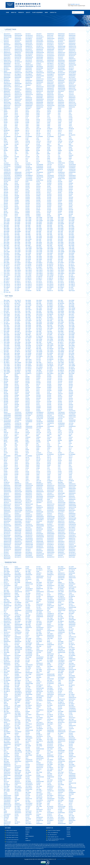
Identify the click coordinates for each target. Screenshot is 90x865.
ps (66, 847)
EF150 (59, 147)
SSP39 (59, 110)
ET (61, 844)
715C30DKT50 (7, 166)
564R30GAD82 (72, 35)
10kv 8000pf (39, 253)
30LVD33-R (60, 41)
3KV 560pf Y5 (39, 285)
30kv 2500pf (60, 228)
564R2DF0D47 (29, 68)
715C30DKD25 (18, 167)
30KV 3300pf (17, 220)
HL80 (48, 139)
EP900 (59, 149)
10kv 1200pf (28, 253)
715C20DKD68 (39, 164)
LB (35, 845)
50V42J (5, 186)
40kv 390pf (38, 233)
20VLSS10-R (61, 91)
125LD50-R (49, 107)
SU (82, 845)
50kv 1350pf (17, 242)
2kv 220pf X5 (28, 276)
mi (30, 847)
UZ (18, 847)
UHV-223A (49, 178)
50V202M (17, 195)
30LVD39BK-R (29, 74)
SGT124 (38, 135)
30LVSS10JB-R (61, 66)
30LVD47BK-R (72, 38)
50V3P (27, 181)
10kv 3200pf (50, 253)
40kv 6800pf (71, 237)
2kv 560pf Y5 (39, 278)
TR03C (16, 125)
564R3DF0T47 (72, 41)
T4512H (59, 161)
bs (81, 847)
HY (12, 844)
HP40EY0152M (7, 180)
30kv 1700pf (17, 228)
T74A (27, 161)
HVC (5, 217)
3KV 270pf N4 (50, 284)
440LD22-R (71, 91)
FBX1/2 (16, 113)
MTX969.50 (49, 128)
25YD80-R (71, 69)
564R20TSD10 (7, 60)
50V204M (6, 192)
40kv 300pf (28, 233)
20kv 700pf (49, 261)
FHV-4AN (49, 166)
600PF (59, 93)
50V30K (38, 211)
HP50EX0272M (18, 177)
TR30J (48, 127)
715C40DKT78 (7, 170)
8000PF (5, 71)
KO (24, 845)
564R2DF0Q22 (18, 75)
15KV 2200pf (17, 251)
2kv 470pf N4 (7, 278)
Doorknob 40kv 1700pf (20, 854)
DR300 (37, 153)
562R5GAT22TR (72, 46)
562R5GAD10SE (40, 75)
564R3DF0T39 (72, 51)
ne (60, 847)
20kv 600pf (38, 261)
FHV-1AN (17, 180)
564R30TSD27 (72, 82)
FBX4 (70, 113)
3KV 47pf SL (60, 281)
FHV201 (60, 119)
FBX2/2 (5, 114)
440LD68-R (28, 85)
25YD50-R (38, 63)
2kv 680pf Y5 (61, 278)
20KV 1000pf (28, 217)
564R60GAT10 (29, 89)
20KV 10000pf (39, 275)
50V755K (28, 205)
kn (20, 848)
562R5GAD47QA (40, 72)
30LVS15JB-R (39, 43)
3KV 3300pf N (29, 262)
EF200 (70, 147)
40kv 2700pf (28, 237)
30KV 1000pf (7, 219)
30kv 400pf (28, 225)
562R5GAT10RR (18, 44)
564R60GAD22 (39, 80)
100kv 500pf (50, 247)
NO (53, 845)
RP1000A (71, 150)
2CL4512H (6, 163)
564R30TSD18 (18, 68)
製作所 (70, 215)
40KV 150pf (71, 231)
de (28, 847)
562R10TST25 (7, 93)
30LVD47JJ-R (50, 37)
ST (71, 845)
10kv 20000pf (18, 254)
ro (46, 847)
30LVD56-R (60, 71)
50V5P (70, 195)
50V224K (28, 206)
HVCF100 (6, 147)
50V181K (71, 205)
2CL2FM (41, 854)
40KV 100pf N (39, 270)
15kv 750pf (6, 256)
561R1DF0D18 (50, 41)
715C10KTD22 (61, 173)
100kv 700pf (71, 247)
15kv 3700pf (60, 257)
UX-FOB (16, 144)
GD (68, 845)
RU (64, 845)
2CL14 (37, 159)
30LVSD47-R (7, 82)
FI (63, 844)
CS (54, 844)
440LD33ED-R (29, 55)
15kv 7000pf (39, 259)
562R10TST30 (72, 102)
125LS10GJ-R (18, 65)
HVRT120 (38, 141)
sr (35, 848)
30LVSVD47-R (29, 60)
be (67, 847)
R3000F (59, 158)
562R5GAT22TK (7, 66)
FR (65, 844)
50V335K (6, 195)
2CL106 (38, 144)
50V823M (60, 203)
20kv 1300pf (6, 262)
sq (63, 847)
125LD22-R (60, 44)
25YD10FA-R (17, 71)
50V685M (71, 183)
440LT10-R (71, 93)
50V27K (70, 184)
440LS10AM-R (50, 65)
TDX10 (16, 124)
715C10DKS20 (50, 175)
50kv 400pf (71, 239)
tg (39, 848)
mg (42, 847)
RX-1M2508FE (29, 136)
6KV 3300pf (23, 851)
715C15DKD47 (61, 177)
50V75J (16, 194)
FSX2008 (6, 116)
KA (69, 844)
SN (72, 845)
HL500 (37, 139)
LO (29, 845)
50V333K (49, 197)
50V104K (6, 187)
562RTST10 (17, 97)
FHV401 (70, 119)
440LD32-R (60, 51)
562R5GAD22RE (18, 35)
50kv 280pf (60, 239)
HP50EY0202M (29, 180)
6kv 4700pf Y (71, 267)
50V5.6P (49, 208)
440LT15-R (71, 66)
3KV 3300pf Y (39, 262)
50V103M (28, 201)
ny (30, 848)
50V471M (49, 195)
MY (50, 845)
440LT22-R (6, 97)
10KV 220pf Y (7, 271)
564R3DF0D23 (29, 61)
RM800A (60, 150)
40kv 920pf (71, 234)
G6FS (37, 138)
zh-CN (45, 844)
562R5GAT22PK (18, 72)
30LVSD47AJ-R (39, 55)
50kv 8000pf (71, 243)
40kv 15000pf (28, 239)
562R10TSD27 (39, 60)
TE (10, 847)
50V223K (60, 194)
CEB (41, 844)
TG (7, 847)
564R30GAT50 (18, 40)
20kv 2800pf (50, 222)
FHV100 (49, 121)
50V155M (17, 208)
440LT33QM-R (29, 71)
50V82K (70, 206)
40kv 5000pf (50, 237)
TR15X (16, 127)
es (37, 847)
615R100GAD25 (61, 89)
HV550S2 (71, 145)
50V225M (71, 192)
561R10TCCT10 (40, 79)
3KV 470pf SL (61, 282)
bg (84, 847)
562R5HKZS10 (7, 94)
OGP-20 (38, 130)
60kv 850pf (60, 245)
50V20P (59, 180)
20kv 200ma (61, 854)
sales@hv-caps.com (75, 4)
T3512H (49, 161)
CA (39, 844)
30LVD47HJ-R (39, 54)
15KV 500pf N (39, 273)
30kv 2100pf (50, 228)
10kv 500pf (6, 253)
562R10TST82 (39, 58)
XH (22, 847)
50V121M (6, 198)
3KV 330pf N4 (61, 284)
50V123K (28, 192)
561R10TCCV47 (72, 85)
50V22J (16, 205)
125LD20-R (17, 80)
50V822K (38, 209)
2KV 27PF (6, 289)
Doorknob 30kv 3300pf (10, 853)
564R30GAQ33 (7, 89)
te (80, 847)
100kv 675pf (60, 247)
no (32, 848)
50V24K (70, 191)
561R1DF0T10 (18, 33)
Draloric (59, 108)
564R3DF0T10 (18, 93)
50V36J (27, 189)
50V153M (6, 184)
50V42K (59, 192)
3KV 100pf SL (18, 282)
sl (36, 848)
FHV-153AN (17, 178)
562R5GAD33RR (29, 66)
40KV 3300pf (28, 220)
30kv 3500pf (6, 229)
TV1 (59, 155)
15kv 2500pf (6, 257)
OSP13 (48, 173)
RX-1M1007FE (72, 135)
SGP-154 (38, 133)
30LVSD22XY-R (61, 40)
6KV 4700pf (12, 851)
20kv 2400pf (28, 222)
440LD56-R (17, 91)
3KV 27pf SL (39, 281)
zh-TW (48, 844)
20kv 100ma (55, 854)
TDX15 (37, 124)
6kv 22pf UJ (71, 264)
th (38, 848)
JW (17, 845)
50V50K (59, 206)
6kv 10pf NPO (50, 264)
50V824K (6, 203)
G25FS (5, 139)
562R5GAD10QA (7, 54)
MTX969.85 (71, 128)
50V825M (28, 197)
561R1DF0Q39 (18, 55)
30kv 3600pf (17, 229)
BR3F (70, 144)
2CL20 (59, 159)
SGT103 (27, 135)
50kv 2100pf (71, 242)
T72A (5, 161)
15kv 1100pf (17, 256)
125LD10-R (17, 88)
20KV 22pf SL (39, 268)
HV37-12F (28, 142)
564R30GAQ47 (7, 108)
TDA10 (5, 124)
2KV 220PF (71, 289)
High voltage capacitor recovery (12, 837)
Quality (28, 12)
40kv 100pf (49, 231)
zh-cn (57, 847)
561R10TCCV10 (29, 94)
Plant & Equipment (37, 12)
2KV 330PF (6, 290)
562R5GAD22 (29, 107)
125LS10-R (17, 107)
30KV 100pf (44, 851)
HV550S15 (60, 145)
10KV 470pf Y (7, 273)
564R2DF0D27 (7, 65)
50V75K (38, 181)
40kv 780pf (60, 234)
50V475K (38, 192)
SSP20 (16, 110)
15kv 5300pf (28, 259)
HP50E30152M (61, 166)
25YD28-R (6, 38)
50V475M (17, 184)
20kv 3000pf (60, 222)
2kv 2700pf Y (39, 279)
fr (29, 847)
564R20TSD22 (7, 85)
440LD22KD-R (7, 33)
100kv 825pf (17, 248)
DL (15, 155)
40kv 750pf (49, 234)
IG (10, 845)
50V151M (17, 187)
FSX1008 (17, 116)
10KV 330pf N (50, 271)
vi (43, 848)
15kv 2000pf (71, 256)
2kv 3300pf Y (50, 279)
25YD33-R (38, 77)
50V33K (16, 198)
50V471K (6, 191)
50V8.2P (38, 189)
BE (17, 844)
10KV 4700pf (39, 251)
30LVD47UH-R (61, 55)
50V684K (60, 211)
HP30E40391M (50, 169)
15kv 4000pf (71, 257)
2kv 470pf (71, 275)
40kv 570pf (6, 234)
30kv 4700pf (50, 229)
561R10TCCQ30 (50, 85)
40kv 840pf (17, 234)
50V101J (17, 206)
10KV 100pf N (72, 268)
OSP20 (5, 110)
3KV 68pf (66, 850)
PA (61, 845)
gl (8, 848)
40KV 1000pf (28, 219)
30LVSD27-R (71, 100)
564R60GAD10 (61, 86)
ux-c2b (76, 854)
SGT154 (49, 135)
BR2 (59, 144)
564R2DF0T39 (50, 58)
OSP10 (70, 108)
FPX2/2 (70, 116)
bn (83, 847)
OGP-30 (60, 130)
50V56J (16, 181)
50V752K (49, 211)
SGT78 (16, 135)
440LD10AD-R (18, 69)
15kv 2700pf (17, 257)
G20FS (70, 138)
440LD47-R (17, 85)
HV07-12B (71, 141)
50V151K (6, 206)
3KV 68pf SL (6, 282)
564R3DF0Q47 (18, 77)
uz (42, 848)
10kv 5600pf (6, 254)
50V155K (28, 194)
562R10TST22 (18, 105)
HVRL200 (60, 141)
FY (66, 844)
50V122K (49, 187)
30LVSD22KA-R (18, 61)
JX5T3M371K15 (61, 175)
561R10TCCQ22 (7, 99)
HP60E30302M (39, 167)
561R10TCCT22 (40, 86)
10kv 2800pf (60, 253)
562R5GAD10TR (29, 57)
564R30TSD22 (39, 94)
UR (16, 847)
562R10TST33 (72, 88)
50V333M (71, 211)
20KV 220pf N (29, 271)
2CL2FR (70, 142)
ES (80, 845)
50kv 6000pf (50, 243)
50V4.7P (16, 209)
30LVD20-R (28, 33)
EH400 (27, 149)
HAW (80, 844)
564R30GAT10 (29, 97)
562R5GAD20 (61, 80)
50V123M (49, 181)
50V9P (5, 209)
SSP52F (6, 111)
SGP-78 (70, 131)
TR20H (27, 127)
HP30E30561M (18, 166)
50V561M (60, 183)
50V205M (49, 205)
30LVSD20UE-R (29, 37)
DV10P (27, 138)
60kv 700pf (49, 245)
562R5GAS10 (7, 55)
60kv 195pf (6, 245)
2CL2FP (60, 142)
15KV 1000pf (50, 250)
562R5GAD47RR (18, 51)
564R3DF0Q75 (7, 52)
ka (7, 848)
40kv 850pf (28, 234)
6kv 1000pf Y (17, 267)
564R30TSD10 (39, 103)
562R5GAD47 (7, 91)
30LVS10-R (28, 88)
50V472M (49, 191)
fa (77, 847)
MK (36, 845)
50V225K (60, 186)
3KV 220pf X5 (29, 284)
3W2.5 (59, 152)
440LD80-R (6, 43)
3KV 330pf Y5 (72, 284)
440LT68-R (17, 102)
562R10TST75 (39, 91)
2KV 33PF (17, 289)
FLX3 (27, 117)
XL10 (5, 153)
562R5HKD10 (7, 80)
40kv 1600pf (50, 236)
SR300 (70, 156)
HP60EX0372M (39, 177)
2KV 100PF (60, 275)
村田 (59, 215)
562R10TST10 (61, 107)
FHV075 (38, 121)
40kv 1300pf (17, 236)
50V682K (28, 200)
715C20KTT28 (50, 163)
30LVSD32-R (50, 40)
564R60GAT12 (72, 99)
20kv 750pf (60, 261)
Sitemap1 (59, 859)
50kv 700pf (38, 240)
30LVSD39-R (50, 71)
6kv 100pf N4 (39, 265)
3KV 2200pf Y (29, 287)
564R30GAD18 (72, 43)
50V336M (6, 208)
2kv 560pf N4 (28, 278)
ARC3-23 (6, 128)
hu (12, 848)
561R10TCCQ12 (50, 105)
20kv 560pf (28, 261)
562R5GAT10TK (61, 47)
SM (66, 845)
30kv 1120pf (60, 226)
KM (22, 845)
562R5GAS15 (18, 100)
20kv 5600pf (39, 223)
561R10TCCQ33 (72, 103)
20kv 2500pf (39, 222)
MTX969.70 (60, 128)
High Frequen (72, 290)
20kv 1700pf (6, 222)
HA (77, 844)
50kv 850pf (60, 240)
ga (59, 847)
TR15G (5, 127)
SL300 (37, 156)
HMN (6, 845)
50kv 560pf (28, 240)
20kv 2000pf (17, 222)
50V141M (28, 195)
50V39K (49, 212)
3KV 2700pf (82, 850)
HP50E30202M (72, 166)
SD (74, 845)
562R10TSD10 (18, 103)
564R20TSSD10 (61, 69)
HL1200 (59, 139)
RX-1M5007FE (7, 136)
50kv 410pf (6, 240)
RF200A (49, 150)
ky (17, 848)
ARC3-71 (28, 128)
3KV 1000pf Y (7, 287)
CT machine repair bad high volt (12, 839)
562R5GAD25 (61, 102)
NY (43, 844)
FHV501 (5, 121)
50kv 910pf (71, 240)
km (19, 848)
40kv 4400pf (39, 237)
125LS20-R (71, 94)
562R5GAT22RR (18, 66)
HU (8, 845)
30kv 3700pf (28, 229)
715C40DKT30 (39, 169)
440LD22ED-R (50, 66)
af (71, 847)
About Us (13, 12)
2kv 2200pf (47, 850)
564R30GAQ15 (39, 82)
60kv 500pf (28, 245)
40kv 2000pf (71, 236)
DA (56, 844)
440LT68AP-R (50, 63)
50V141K (17, 191)
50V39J (16, 183)
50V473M (71, 209)
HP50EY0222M (39, 180)
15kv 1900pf (60, 256)
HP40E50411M (61, 172)
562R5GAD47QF (7, 61)
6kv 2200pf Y (39, 267)
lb (25, 848)
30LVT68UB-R (18, 54)
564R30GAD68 (39, 102)
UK (15, 847)
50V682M (28, 212)
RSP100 (6, 113)
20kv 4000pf (6, 223)
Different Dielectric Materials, (11, 830)
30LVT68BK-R (18, 74)
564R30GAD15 (61, 82)
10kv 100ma (67, 854)
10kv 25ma (72, 854)
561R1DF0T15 (61, 43)
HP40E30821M (39, 166)
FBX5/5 (27, 113)
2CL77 (37, 158)
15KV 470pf (50, 851)
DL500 (5, 155)
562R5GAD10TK (72, 47)
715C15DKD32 (29, 177)
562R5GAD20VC (29, 75)
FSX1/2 (16, 114)
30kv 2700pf (60, 220)
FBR (37, 152)
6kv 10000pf (6, 268)
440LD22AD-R (72, 49)
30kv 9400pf (6, 231)
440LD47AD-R (7, 75)
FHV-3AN (17, 164)
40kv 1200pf (6, 236)
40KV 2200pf (61, 219)
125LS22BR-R (61, 37)
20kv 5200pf (28, 223)
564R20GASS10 (40, 99)
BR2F (48, 144)
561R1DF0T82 (29, 58)
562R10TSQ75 (50, 82)
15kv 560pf (71, 254)
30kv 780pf (28, 226)
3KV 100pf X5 (7, 284)
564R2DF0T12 (72, 58)
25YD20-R (28, 79)
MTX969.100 (6, 130)
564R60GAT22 (50, 96)
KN (19, 845)
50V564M (60, 208)
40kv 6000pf (60, 237)
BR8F (27, 145)
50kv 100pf (38, 239)
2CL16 (48, 159)
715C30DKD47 (72, 167)
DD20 (37, 163)
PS (55, 845)
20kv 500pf (17, 261)
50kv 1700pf (50, 242)
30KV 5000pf (17, 217)
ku (15, 848)
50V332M (6, 200)
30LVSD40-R (50, 80)
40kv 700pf (38, 234)
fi (38, 847)
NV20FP (6, 141)
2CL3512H (71, 161)
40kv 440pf (60, 233)
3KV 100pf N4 (18, 284)
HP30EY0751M (61, 178)
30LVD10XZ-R (72, 63)
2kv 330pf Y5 (71, 276)
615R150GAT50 (61, 65)
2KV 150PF (60, 289)
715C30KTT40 (61, 167)
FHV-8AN (60, 170)
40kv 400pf (49, 233)
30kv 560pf (60, 225)
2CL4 (5, 159)
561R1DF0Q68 (39, 68)
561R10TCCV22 (18, 94)
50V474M (60, 184)
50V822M (28, 198)
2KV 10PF (17, 290)
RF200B (5, 150)
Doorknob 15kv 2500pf (78, 851)
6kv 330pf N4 (72, 265)
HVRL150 (49, 141)
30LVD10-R (17, 82)
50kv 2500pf (6, 243)
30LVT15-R (17, 63)
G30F (16, 139)
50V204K (28, 208)
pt (45, 847)
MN (48, 845)
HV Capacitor (28, 290)
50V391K (49, 200)
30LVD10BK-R (29, 38)
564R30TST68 (50, 61)
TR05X (48, 125)
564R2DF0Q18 (50, 60)
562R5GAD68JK (72, 60)
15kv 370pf (49, 254)
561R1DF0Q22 (61, 68)
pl (44, 847)
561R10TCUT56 (7, 103)
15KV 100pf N (7, 270)
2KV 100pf (32, 850)
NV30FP (16, 141)
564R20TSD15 (61, 35)
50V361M (49, 180)
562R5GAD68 (39, 97)
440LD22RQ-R (39, 66)
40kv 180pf (6, 233)
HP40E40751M (72, 169)
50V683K (60, 214)
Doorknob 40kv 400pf (59, 853)
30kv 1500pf (6, 228)
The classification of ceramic (11, 841)
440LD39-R (71, 57)
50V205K (38, 200)
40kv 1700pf (60, 236)
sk (52, 847)
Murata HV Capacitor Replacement (65, 856)
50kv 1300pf (6, 242)
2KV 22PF (71, 287)
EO (59, 844)
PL (58, 845)
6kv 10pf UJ (60, 264)
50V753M (38, 194)
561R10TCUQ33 (72, 80)
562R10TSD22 (72, 86)
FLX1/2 (5, 117)
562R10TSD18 (50, 52)
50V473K (38, 212)
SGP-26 (27, 131)
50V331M (17, 201)
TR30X (59, 127)
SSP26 (27, 110)
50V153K (28, 209)
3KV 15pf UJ (17, 281)
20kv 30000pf (61, 223)
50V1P (16, 211)
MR (46, 845)
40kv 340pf (28, 231)
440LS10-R (38, 83)
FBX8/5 (48, 113)
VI (19, 847)
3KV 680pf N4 (50, 285)
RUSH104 (6, 156)
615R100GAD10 (7, 83)
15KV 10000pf (72, 251)
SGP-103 (6, 133)
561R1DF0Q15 (50, 46)
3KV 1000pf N (72, 285)
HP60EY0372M (61, 163)
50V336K (38, 197)
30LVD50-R (38, 65)
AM (9, 844)
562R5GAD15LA (7, 47)
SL (78, 845)
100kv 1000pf (28, 248)
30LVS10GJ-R (18, 58)
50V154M (28, 215)
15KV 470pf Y (18, 273)
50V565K (17, 200)
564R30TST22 (18, 52)
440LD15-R (60, 83)
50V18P (5, 211)
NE (52, 845)
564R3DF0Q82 (7, 77)
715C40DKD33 (39, 172)
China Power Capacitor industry (12, 835)
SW (84, 845)
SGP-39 (49, 131)
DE (71, 844)
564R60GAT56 (61, 85)
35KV (70, 136)
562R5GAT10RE (29, 72)
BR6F (16, 145)
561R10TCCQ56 (72, 89)
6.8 (26, 86)
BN (18, 844)
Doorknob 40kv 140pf (49, 853)
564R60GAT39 (29, 77)
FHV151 (38, 119)
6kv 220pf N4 (61, 265)
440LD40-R (38, 74)
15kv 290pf (38, 254)
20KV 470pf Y (29, 273)
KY (27, 845)
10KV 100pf (39, 851)
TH (11, 847)
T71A (70, 159)
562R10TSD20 (50, 91)
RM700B (16, 150)
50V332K (49, 209)
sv (49, 847)
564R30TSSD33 (29, 65)
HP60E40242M (18, 172)
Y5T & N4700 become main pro (12, 832)
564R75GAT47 (29, 100)
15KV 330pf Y (72, 271)
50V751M (6, 212)
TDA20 (48, 124)
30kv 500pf (49, 225)
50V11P (49, 192)
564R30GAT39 (39, 49)
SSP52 (70, 110)
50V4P (48, 214)
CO (51, 844)
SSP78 (16, 111)
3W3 (70, 152)
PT (59, 845)
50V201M (49, 203)
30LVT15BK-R (61, 63)
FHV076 (16, 119)
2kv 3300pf (52, 850)
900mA (59, 136)
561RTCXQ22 (50, 35)
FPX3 (48, 116)
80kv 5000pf (39, 247)
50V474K (38, 203)
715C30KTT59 (7, 169)
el (39, 847)
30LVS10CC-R (72, 33)
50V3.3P (71, 208)
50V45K (5, 215)
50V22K (70, 203)
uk (40, 848)
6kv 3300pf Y (61, 267)
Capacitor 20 (50, 290)
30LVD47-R (28, 96)
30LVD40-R (38, 69)
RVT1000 (17, 156)
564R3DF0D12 (72, 61)
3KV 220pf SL (39, 282)
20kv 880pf (71, 261)
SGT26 (48, 133)
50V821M (6, 189)
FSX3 (48, 114)
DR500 (48, 153)
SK (77, 845)
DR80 (59, 153)
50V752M (38, 205)
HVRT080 (28, 141)
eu (78, 847)
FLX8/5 (16, 117)
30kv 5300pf (60, 229)
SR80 (16, 158)
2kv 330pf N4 (61, 276)
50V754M (71, 212)
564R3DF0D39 (7, 63)
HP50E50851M (7, 173)
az (68, 847)
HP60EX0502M (72, 177)
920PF (37, 170)
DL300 (70, 153)
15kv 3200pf (39, 257)
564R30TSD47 (50, 102)
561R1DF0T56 (18, 57)
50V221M (38, 186)
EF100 (48, 147)
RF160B (70, 149)
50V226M (38, 198)
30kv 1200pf (71, 226)
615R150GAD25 (72, 79)
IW (81, 844)
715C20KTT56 (29, 164)
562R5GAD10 (7, 107)
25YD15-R (60, 77)
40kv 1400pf (28, 236)
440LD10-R (6, 88)
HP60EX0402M (50, 177)
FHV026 (70, 117)
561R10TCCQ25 (18, 86)
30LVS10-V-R (39, 35)
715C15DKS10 (29, 178)
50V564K (60, 200)
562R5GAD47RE (40, 52)
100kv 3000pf (50, 248)
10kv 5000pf (71, 253)
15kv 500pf (60, 254)
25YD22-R (17, 79)
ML (42, 845)
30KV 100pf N (29, 270)
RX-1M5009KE (50, 136)
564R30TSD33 (39, 100)
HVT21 (59, 117)
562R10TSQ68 (7, 96)
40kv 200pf (17, 233)
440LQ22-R (28, 63)
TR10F (59, 125)
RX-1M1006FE (61, 135)
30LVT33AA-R (39, 71)
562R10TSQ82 (39, 40)
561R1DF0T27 (50, 43)
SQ (7, 844)
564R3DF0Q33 (18, 38)
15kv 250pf (28, 254)
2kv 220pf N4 (39, 276)
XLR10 (27, 153)
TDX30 (5, 125)
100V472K (38, 183)
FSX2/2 (70, 114)
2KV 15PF (6, 250)
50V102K (28, 186)
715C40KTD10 (50, 170)
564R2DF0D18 (50, 33)
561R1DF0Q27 (7, 44)
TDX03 (48, 122)
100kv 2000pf (39, 248)
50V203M (6, 197)
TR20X (37, 127)
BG (37, 844)
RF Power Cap (7, 292)
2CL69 (16, 108)
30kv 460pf (38, 225)
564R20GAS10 (39, 107)
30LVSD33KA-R (29, 44)
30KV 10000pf (39, 220)
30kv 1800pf (28, 228)
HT (76, 844)
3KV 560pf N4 (29, 285)
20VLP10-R (60, 94)
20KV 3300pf (71, 219)
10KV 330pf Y (61, 271)
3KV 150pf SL (29, 282)
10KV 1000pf (17, 250)
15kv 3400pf (50, 257)
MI (45, 845)
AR (10, 844)
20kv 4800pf (17, 223)
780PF (16, 170)
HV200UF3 (38, 145)
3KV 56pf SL (71, 281)
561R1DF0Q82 (29, 40)
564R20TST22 (29, 69)
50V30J (16, 192)
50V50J (48, 186)
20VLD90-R (6, 46)
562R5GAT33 (61, 96)
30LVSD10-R (28, 82)
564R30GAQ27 (29, 80)
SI (75, 845)
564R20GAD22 (72, 40)
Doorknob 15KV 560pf (68, 851)
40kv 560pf (71, 233)
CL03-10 (49, 142)
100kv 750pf (6, 248)
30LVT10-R (60, 99)
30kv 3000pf (71, 228)
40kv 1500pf (39, 236)
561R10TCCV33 (7, 86)
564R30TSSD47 (29, 102)
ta (37, 848)
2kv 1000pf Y (7, 279)
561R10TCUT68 (18, 46)
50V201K (71, 187)
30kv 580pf (71, 225)
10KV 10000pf (61, 251)
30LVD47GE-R (50, 54)
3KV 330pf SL (50, 282)
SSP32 (37, 110)
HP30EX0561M (72, 175)
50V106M (60, 209)
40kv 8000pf (17, 239)
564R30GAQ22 (18, 89)
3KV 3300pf (7, 851)
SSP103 (27, 111)
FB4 (5, 152)
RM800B (27, 150)
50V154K (49, 184)
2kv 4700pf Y (61, 279)
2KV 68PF (49, 289)
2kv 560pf (6, 276)
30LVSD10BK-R (72, 72)
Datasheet (17, 130)
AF (5, 844)
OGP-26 (49, 130)
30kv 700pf (17, 226)
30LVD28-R (17, 60)
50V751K (6, 194)
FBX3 (59, 113)
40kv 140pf (60, 231)
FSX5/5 (27, 114)
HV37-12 (17, 142)
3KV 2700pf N (50, 287)
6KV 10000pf (29, 851)
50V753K (6, 201)
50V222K (60, 195)
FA (56, 845)
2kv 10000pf (71, 279)
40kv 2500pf (17, 237)
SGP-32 (38, 131)
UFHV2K (27, 147)
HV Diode (33, 854)
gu (9, 848)
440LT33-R (60, 97)
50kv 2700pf (17, 243)
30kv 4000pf (39, 229)
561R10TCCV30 (72, 105)
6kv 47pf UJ (17, 265)
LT (33, 845)
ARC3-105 (38, 128)
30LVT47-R (38, 85)
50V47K (59, 201)
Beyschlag (49, 108)
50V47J (59, 212)
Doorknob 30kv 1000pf (30, 853)
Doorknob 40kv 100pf (40, 853)
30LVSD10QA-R (40, 37)
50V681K (38, 195)
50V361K (38, 191)
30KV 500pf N (61, 273)
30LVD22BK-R (50, 44)
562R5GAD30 (50, 103)
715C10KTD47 (7, 175)
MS (40, 845)
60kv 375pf (17, 245)
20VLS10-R (60, 57)
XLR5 (16, 153)
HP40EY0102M (72, 178)
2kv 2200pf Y (17, 279)
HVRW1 (16, 147)
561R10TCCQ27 (50, 86)
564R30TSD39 (29, 43)
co (35, 847)
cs (33, 847)
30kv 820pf (38, 226)
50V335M (60, 189)
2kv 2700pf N (28, 279)
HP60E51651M (18, 173)
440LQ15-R (6, 79)
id (13, 848)
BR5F (5, 145)
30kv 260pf (17, 225)
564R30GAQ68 (18, 83)
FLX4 (37, 117)
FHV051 (5, 119)
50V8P (70, 181)
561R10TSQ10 (50, 99)
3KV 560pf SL (72, 282)
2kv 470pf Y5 (17, 278)
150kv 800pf (71, 248)
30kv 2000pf (39, 228)
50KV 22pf (34, 851)
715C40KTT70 (50, 172)
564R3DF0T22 (50, 51)
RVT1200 (28, 156)
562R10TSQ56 (61, 105)
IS (9, 845)
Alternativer (28, 108)
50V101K (49, 206)
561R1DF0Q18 (61, 60)
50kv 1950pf (60, 242)
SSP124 (38, 111)
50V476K (60, 198)
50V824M (17, 212)
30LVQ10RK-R (39, 44)
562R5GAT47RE (40, 47)
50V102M (60, 205)
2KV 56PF (38, 289)
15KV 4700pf (50, 251)
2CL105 (27, 144)
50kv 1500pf (28, 242)
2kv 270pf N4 (50, 276)
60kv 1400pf (17, 247)
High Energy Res (36, 856)
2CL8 (27, 159)
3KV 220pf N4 (39, 284)
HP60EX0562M (7, 178)
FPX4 (59, 116)
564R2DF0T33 (61, 49)
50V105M (28, 191)
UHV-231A (60, 164)
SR (69, 845)
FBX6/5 (38, 113)
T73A (16, 161)
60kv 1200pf (6, 247)
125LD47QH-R (7, 57)
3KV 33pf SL (50, 281)
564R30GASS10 (29, 103)
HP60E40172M (7, 172)
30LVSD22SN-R (29, 54)
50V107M (38, 201)
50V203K (71, 180)
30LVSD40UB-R (18, 47)
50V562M (38, 214)
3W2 (48, 152)
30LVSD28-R (39, 38)
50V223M (71, 197)
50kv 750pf (49, 240)
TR (13, 847)
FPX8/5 (38, 116)
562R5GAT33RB (61, 46)
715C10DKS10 (39, 175)
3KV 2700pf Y (18, 262)
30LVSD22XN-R (50, 55)
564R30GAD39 (61, 61)
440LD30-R (17, 41)
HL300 (27, 139)
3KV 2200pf (76, 850)
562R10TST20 (39, 88)
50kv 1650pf (39, 242)
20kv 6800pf (50, 223)
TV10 (48, 155)
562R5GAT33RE (72, 65)
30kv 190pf (71, 223)
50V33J (16, 189)
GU (74, 844)
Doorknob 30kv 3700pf (20, 853)
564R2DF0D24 (18, 43)
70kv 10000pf (28, 247)
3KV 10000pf (17, 264)
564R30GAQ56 (50, 49)
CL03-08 (38, 142)
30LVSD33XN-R (29, 47)
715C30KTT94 (29, 169)
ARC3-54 (17, 128)
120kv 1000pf (61, 248)
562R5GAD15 (50, 83)
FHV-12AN (28, 173)
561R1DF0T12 (29, 49)
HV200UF (49, 145)
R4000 (70, 158)
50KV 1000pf (39, 219)
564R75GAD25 (50, 89)
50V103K (49, 198)
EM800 (48, 149)
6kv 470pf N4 (7, 267)
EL (72, 844)
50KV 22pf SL (50, 268)
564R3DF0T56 (39, 89)
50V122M (6, 181)
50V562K (71, 200)
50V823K (49, 201)
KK (21, 845)
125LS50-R (38, 93)
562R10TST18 (72, 96)
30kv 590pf (6, 226)
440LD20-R (6, 41)
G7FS (48, 138)
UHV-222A (38, 178)
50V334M (60, 191)
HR (53, 844)
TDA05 (59, 122)
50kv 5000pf (39, 243)
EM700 (37, 149)
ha (31, 848)
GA (13, 845)
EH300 (5, 149)
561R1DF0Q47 (50, 68)
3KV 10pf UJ (6, 281)
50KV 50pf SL (61, 268)
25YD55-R (6, 68)
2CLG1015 (28, 163)
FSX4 (59, 114)
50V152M (38, 206)
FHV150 (60, 121)
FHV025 (16, 121)
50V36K (5, 183)
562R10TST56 (39, 51)
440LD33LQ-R (7, 74)
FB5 (16, 152)
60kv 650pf (38, 245)
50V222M (71, 186)
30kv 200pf (6, 225)
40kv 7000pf (6, 239)
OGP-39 (70, 130)
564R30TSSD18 (50, 38)
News (46, 12)
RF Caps (42, 856)
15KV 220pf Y (18, 271)
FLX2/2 (48, 117)
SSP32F (49, 110)
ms (32, 847)
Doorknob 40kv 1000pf (10, 854)
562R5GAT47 (61, 100)
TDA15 (27, 124)
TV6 (26, 155)
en (26, 847)
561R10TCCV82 (50, 79)
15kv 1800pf (50, 256)
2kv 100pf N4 (18, 276)
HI (83, 844)
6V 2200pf (18, 851)
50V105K (71, 194)
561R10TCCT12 (40, 105)
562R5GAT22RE (7, 72)
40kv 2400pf (6, 237)
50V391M (49, 194)
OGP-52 (5, 131)
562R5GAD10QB (7, 37)
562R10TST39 (50, 97)
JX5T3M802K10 (29, 175)
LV (32, 845)
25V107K (60, 197)
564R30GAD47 (39, 96)
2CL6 (16, 159)
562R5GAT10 (61, 103)
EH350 (16, 149)
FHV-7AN (28, 170)
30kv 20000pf (18, 231)
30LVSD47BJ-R (39, 41)
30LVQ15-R (49, 77)
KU (26, 845)
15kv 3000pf (28, 257)
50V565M (17, 197)
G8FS (59, 138)
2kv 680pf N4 (50, 278)
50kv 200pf (49, 239)
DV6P (5, 138)
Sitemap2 (64, 859)
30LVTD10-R (50, 100)
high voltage (60, 290)
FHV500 (27, 122)
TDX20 (59, 124)
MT (43, 845)
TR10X (70, 125)
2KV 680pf (37, 850)
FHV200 (5, 122)
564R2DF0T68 (72, 44)
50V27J (16, 215)
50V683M (38, 215)
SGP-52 (59, 131)
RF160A (38, 150)
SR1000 (80, 854)
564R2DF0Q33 (61, 33)
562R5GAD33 (72, 107)
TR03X (27, 125)
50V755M (17, 186)
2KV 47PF (28, 289)
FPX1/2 (27, 116)
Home (7, 12)
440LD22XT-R (7, 49)
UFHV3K (38, 147)
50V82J (5, 214)
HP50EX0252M (7, 177)
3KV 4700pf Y (61, 262)
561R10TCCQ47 (18, 99)
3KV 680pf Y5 (61, 285)
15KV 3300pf (28, 251)
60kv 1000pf (71, 245)
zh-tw (55, 847)
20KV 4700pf (50, 217)
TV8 (37, 155)
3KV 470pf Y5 (18, 285)
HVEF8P (71, 139)
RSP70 (70, 111)
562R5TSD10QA (72, 71)
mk (27, 848)
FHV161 (49, 119)
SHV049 (16, 163)
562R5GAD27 (61, 38)
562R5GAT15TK (61, 52)
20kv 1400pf (71, 259)
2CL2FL (38, 173)
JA (16, 845)
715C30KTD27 (29, 167)
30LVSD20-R (7, 69)
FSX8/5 (38, 114)
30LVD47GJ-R (72, 55)
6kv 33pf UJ (6, 265)
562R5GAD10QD (51, 72)
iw (16, 848)
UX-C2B (38, 161)
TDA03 (37, 122)
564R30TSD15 (29, 41)
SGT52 (5, 135)
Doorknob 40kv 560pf (69, 853)
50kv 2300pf (60, 243)
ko (34, 847)
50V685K (17, 203)
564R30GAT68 (29, 99)
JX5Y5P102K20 (72, 164)
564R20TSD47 (29, 93)
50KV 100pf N (50, 270)
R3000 (48, 158)
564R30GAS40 (61, 54)
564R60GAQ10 (29, 105)
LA (30, 845)
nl (43, 847)
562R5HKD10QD (7, 35)
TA (8, 847)
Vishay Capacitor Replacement (51, 856)
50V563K (71, 201)
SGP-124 (17, 133)
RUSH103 (71, 155)
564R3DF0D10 (72, 97)
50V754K (71, 214)
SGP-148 (28, 133)
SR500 (5, 158)
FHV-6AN (49, 167)
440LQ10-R (6, 100)
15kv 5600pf (17, 259)
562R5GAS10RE (72, 54)
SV (5, 847)
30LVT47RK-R (72, 77)
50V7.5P (38, 208)
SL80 (59, 156)
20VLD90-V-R (39, 46)
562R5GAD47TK (72, 52)
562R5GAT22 (29, 91)
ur (34, 848)
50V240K (28, 184)
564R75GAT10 (7, 58)
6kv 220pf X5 (50, 265)
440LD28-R (38, 33)
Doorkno (70, 173)
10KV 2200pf (71, 250)
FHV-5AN (6, 167)
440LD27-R (49, 69)
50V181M (28, 183)
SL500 (48, 156)
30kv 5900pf (71, 229)
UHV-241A (49, 164)
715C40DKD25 (29, 172)
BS (20, 844)
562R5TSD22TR (40, 61)
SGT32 (59, 133)
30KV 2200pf (17, 275)
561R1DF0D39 (61, 74)
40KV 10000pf (50, 220)
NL (57, 844)
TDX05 (70, 122)
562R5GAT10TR (18, 49)
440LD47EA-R (18, 37)
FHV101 (27, 119)
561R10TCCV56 (61, 79)
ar (64, 847)
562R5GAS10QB (29, 52)
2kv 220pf (62, 850)
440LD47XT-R (7, 51)
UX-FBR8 (6, 144)
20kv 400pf (6, 261)
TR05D (37, 125)
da (70, 847)
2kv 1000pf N (72, 278)
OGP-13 (27, 130)
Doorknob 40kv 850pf (78, 853)
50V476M (28, 203)
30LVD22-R (71, 83)
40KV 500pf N (72, 273)
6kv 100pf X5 (28, 265)
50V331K (6, 205)
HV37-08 (6, 142)
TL (62, 844)
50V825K (28, 214)
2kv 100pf (57, 850)
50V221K (38, 187)
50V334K (71, 198)
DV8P (16, 138)
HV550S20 (12, 856)
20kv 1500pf (71, 220)
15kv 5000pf (6, 259)
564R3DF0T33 (29, 46)
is (79, 847)
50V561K (71, 189)
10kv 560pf (17, 253)
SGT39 (70, 133)
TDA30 (70, 124)
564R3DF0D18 (72, 75)
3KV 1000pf (71, 850)
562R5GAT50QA (29, 51)
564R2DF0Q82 (39, 57)
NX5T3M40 (71, 163)
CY (21, 847)
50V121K (49, 189)
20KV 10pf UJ (29, 268)
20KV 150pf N (61, 270)
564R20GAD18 (18, 96)
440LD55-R (6, 40)
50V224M (60, 187)
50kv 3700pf (28, 243)
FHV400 (16, 122)
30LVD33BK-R (50, 74)
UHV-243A (60, 169)
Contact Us (53, 12)
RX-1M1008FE (18, 136)
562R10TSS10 (29, 83)
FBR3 (27, 152)
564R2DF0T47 (50, 57)
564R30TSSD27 (72, 74)
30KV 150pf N (72, 270)
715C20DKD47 (7, 164)
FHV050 (27, 121)
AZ (13, 844)
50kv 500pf (17, 240)
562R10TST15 (7, 105)
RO (62, 845)
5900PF (16, 169)
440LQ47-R (60, 75)
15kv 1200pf (28, 256)
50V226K (49, 215)
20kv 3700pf (71, 222)
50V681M (49, 183)
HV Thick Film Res (28, 856)
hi (14, 848)
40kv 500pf (38, 231)
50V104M (60, 181)
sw (62, 847)
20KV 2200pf (50, 219)
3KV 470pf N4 (7, 285)
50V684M (28, 211)
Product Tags (28, 854)
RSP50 (59, 111)
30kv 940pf (49, 226)
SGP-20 (16, 131)
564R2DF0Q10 (50, 75)
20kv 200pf (49, 259)
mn (50, 847)
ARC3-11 (71, 127)
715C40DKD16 (72, 170)
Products (21, 12)
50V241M (28, 187)
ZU (25, 847)
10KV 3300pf (28, 275)
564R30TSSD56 (61, 88)
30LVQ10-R (71, 68)
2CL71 (27, 158)
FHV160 (70, 121)
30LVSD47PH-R (29, 35)
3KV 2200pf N (18, 287)
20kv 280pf (60, 259)
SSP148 (49, 111)
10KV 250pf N (39, 271)
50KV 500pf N (7, 275)
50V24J (16, 214)
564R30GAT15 (50, 88)
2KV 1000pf (42, 850)
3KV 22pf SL (28, 281)
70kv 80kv (38, 290)
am (5, 848)
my (28, 848)
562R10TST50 (50, 94)
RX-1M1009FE (39, 136)
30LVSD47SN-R (61, 72)
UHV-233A (28, 166)
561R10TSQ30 (7, 102)
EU (15, 844)
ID (12, 845)
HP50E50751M (72, 172)
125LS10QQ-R (72, 37)
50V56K (38, 184)
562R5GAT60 (50, 93)
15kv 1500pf (39, 256)
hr (10, 848)
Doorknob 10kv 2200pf (58, 851)
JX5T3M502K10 (18, 175)
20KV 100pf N (18, 270)
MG (38, 845)
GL (68, 844)
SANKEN (38, 108)
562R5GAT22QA (51, 47)
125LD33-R (60, 58)
